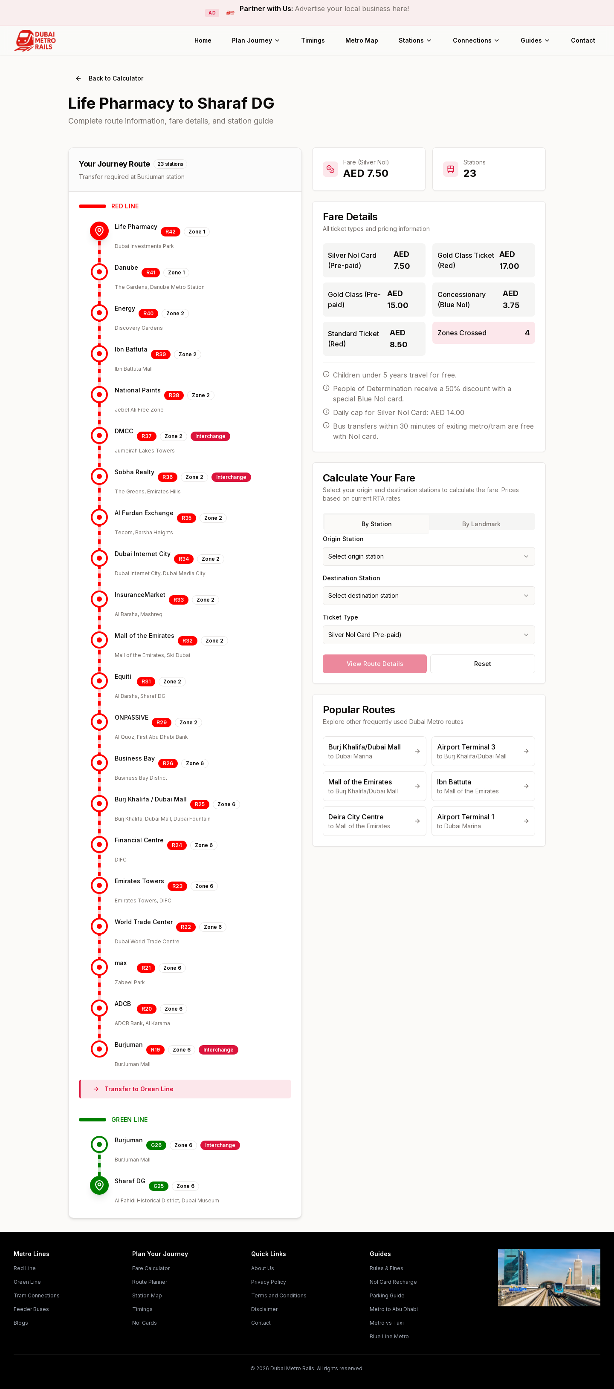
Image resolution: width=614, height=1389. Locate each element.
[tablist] (429, 521)
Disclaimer (264, 1309)
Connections (476, 40)
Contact (583, 40)
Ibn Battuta (131, 349)
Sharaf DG (130, 1180)
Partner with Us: (324, 8)
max (121, 962)
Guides (535, 40)
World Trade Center (144, 921)
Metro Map (361, 40)
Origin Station (343, 538)
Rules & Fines (386, 1268)
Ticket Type (340, 617)
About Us (262, 1268)
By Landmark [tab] (481, 523)
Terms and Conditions (279, 1295)
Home (202, 40)
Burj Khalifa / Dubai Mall (151, 799)
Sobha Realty (134, 471)
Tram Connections (37, 1295)
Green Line (27, 1282)
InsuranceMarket (140, 594)
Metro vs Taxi (387, 1323)
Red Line (25, 1268)
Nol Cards (144, 1323)
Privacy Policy (268, 1282)
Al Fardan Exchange (144, 512)
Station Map (147, 1295)
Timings (313, 40)
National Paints (138, 390)
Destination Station (351, 578)
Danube (126, 267)
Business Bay (135, 758)
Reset (482, 663)
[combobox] (429, 556)
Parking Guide (387, 1295)
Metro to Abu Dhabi (394, 1309)
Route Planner (149, 1282)
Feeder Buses (31, 1309)
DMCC (124, 431)
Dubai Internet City (143, 553)
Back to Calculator (109, 78)
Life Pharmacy (136, 226)
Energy (125, 308)
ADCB (123, 1003)
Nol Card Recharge (393, 1282)
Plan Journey (256, 40)
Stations (415, 40)
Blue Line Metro (389, 1336)
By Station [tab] (377, 523)
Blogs (21, 1323)
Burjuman (129, 1044)
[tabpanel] (429, 588)
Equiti (123, 676)
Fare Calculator (151, 1268)
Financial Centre (139, 840)
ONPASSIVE (131, 717)
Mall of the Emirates (144, 635)
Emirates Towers (139, 881)
